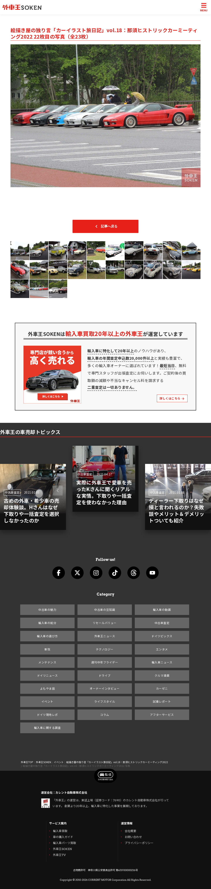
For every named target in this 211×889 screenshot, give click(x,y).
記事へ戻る (105, 226)
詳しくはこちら (172, 398)
